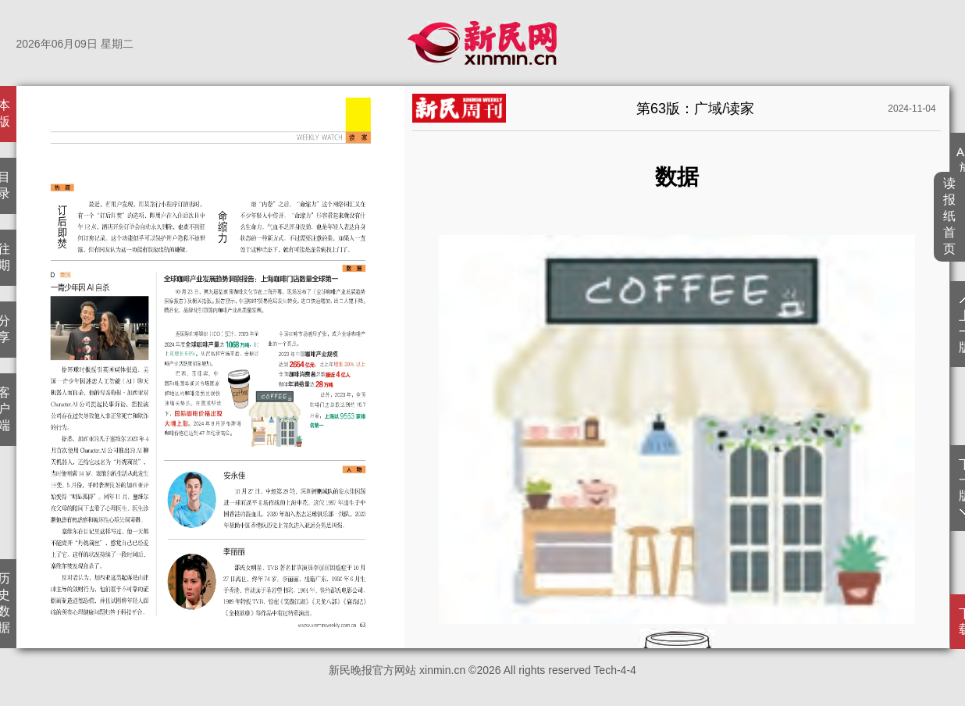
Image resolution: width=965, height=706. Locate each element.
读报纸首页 (949, 215)
